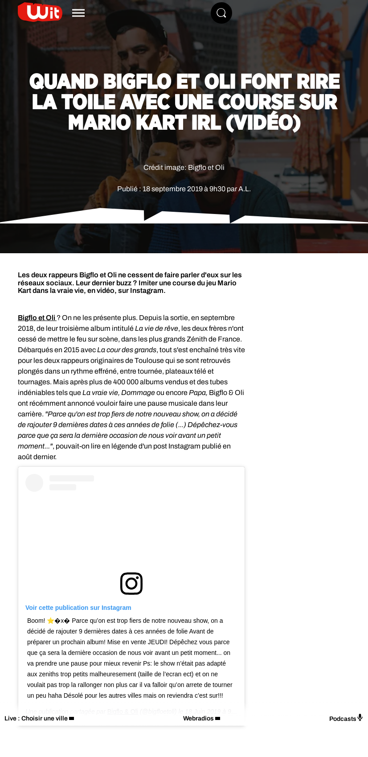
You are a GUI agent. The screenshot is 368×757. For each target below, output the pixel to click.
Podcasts (346, 718)
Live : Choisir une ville (36, 718)
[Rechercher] (221, 13)
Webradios (198, 718)
